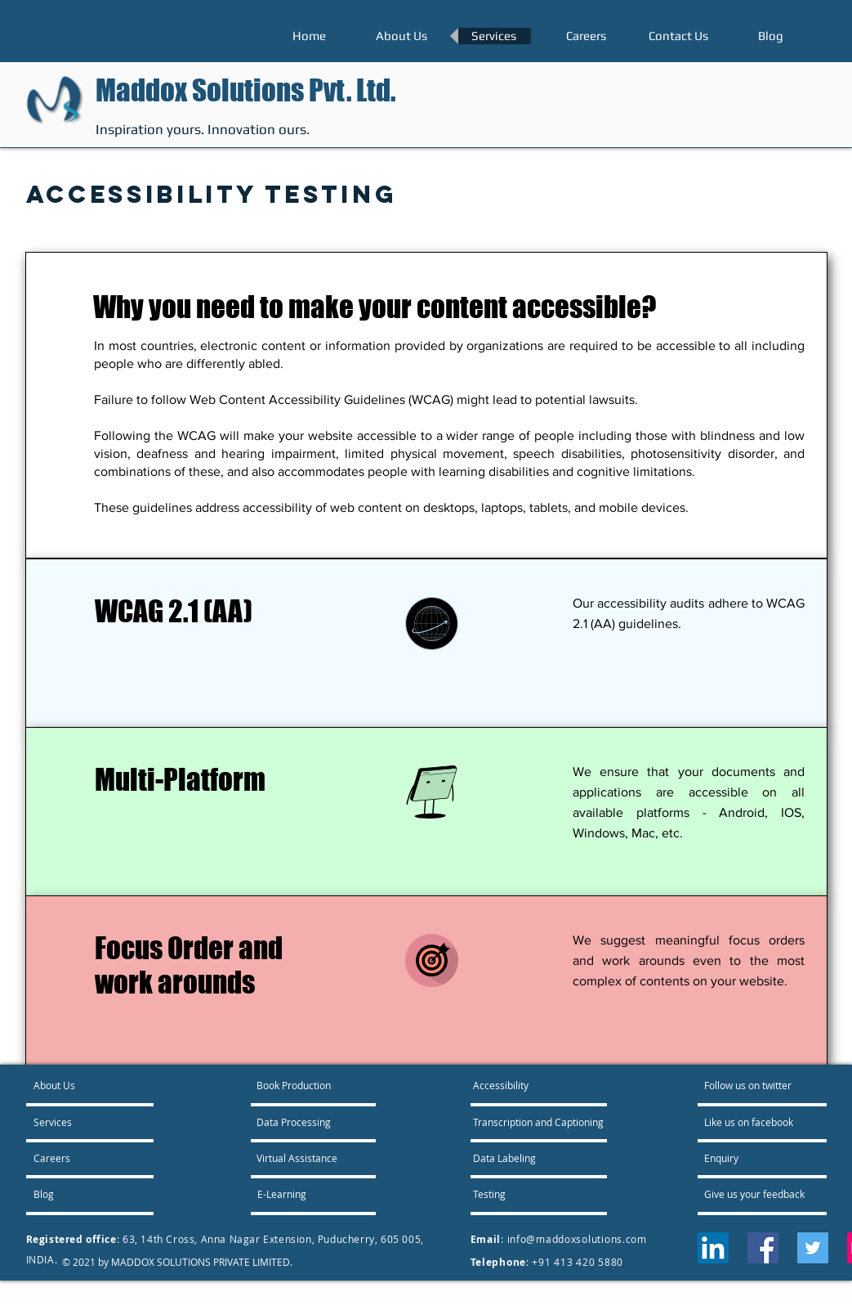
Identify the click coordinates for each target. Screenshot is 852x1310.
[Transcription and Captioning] (539, 1122)
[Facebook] (762, 1247)
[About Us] (95, 1085)
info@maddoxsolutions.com (577, 1238)
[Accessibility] (518, 1085)
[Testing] (532, 1194)
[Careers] (77, 1158)
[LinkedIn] (713, 1247)
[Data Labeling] (517, 1158)
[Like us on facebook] (753, 1122)
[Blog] (77, 1194)
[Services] (80, 1122)
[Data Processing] (293, 1122)
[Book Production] (294, 1085)
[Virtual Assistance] (297, 1158)
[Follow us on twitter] (749, 1085)
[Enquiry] (748, 1158)
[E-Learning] (300, 1194)
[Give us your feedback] (763, 1194)
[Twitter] (812, 1247)
